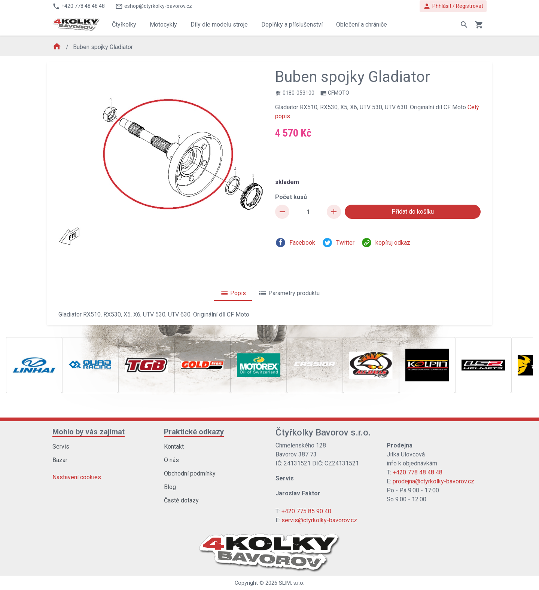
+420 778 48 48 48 (417, 472)
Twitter (338, 242)
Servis (60, 446)
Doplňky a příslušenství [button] (292, 24)
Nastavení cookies (76, 477)
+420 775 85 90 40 (306, 511)
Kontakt (174, 446)
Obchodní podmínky (190, 473)
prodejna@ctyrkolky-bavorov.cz (433, 481)
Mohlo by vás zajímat (88, 431)
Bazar (59, 460)
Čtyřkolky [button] (124, 24)
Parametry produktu (289, 293)
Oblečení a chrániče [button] (361, 24)
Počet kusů (291, 197)
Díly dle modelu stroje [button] (219, 24)
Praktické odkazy (194, 431)
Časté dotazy (181, 500)
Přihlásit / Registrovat (453, 6)
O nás (171, 460)
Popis (233, 293)
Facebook (295, 242)
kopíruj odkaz (385, 242)
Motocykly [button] (163, 24)
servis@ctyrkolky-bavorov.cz (319, 520)
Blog (170, 486)
